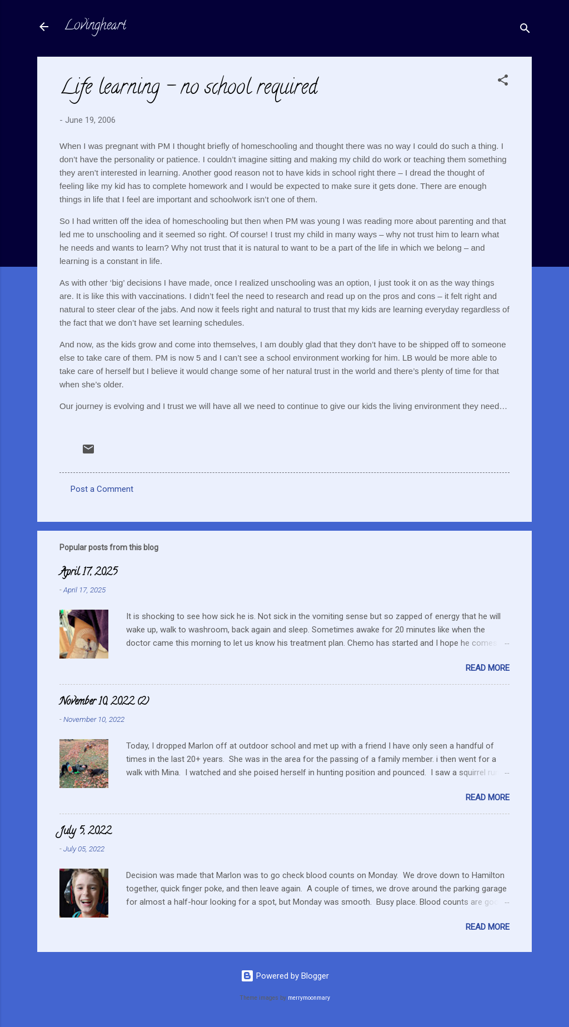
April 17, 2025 (88, 573)
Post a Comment (102, 489)
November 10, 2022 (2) (104, 702)
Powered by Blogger (285, 976)
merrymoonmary (309, 997)
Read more (488, 668)
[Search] (525, 30)
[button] (503, 82)
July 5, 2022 (85, 832)
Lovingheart (95, 26)
